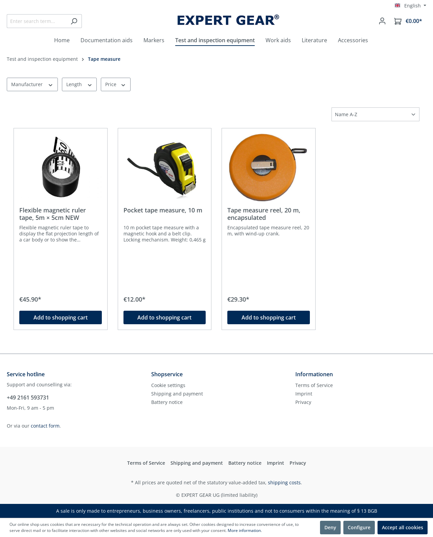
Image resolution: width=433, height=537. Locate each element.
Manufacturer (32, 84)
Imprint (303, 393)
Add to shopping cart (60, 317)
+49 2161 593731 (28, 397)
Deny (330, 527)
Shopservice (167, 374)
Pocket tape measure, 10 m (162, 210)
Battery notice (167, 402)
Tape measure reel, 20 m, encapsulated (263, 213)
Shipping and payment (177, 393)
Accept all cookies (402, 527)
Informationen (314, 374)
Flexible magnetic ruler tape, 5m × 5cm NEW (52, 213)
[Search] (74, 21)
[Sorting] (375, 114)
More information (244, 530)
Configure (359, 527)
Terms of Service (314, 385)
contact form (45, 426)
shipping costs (284, 482)
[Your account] (382, 21)
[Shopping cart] (408, 21)
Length (79, 84)
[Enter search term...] (36, 21)
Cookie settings (168, 385)
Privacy (303, 402)
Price (115, 84)
